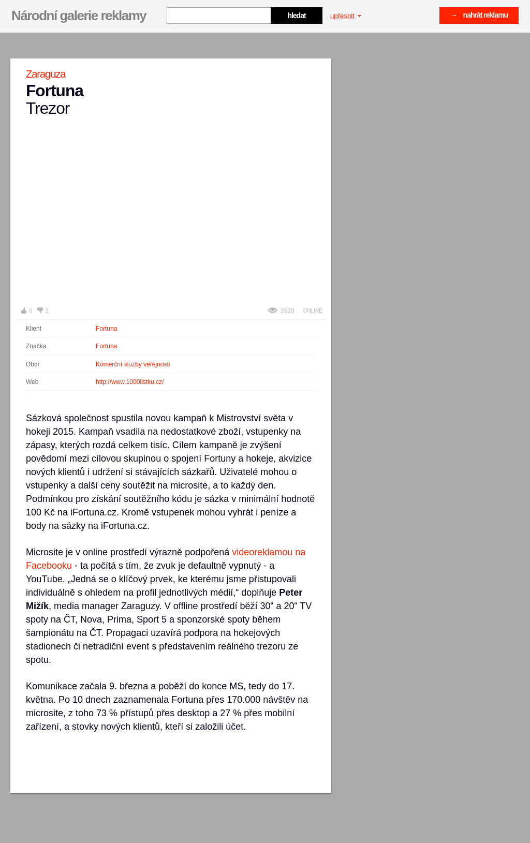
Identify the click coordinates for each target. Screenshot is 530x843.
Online (312, 311)
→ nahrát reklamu (479, 15)
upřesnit (345, 16)
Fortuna (106, 328)
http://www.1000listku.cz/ (130, 382)
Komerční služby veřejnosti (133, 364)
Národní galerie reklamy (78, 15)
